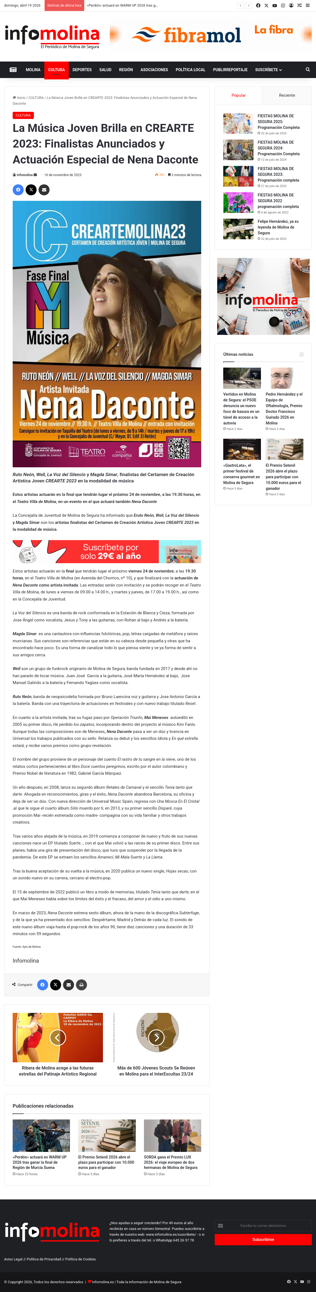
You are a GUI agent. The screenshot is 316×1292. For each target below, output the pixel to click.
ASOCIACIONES (154, 70)
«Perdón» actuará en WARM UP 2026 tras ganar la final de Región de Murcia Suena (40, 1162)
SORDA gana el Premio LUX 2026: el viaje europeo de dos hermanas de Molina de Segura (170, 1162)
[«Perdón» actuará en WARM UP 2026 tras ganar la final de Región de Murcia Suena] (41, 1135)
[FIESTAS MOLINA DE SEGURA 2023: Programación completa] (238, 176)
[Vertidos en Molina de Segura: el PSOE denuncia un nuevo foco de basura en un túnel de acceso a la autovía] (242, 378)
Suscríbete (266, 70)
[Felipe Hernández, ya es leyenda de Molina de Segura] (238, 229)
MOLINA (33, 70)
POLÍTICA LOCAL (190, 70)
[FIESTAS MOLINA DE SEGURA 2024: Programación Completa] (238, 150)
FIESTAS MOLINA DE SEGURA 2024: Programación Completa (278, 148)
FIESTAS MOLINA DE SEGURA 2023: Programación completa (278, 174)
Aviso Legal (13, 1259)
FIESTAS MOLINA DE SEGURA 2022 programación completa (278, 201)
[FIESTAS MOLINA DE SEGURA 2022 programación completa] (238, 202)
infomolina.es (103, 1282)
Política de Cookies (81, 1259)
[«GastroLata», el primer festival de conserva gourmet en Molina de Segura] (242, 449)
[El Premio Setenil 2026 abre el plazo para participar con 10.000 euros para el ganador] (106, 1135)
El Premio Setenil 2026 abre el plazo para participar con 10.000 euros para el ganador (106, 1162)
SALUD (105, 70)
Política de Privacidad (44, 1259)
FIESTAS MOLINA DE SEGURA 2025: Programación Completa (278, 122)
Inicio (19, 98)
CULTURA (56, 70)
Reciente (287, 95)
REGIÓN (126, 70)
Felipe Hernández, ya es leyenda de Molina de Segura (278, 227)
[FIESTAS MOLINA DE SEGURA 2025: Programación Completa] (238, 123)
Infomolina (25, 175)
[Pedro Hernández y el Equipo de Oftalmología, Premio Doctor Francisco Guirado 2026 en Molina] (284, 378)
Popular (238, 95)
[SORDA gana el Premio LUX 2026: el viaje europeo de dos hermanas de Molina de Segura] (172, 1135)
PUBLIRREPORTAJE (230, 70)
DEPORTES (82, 70)
